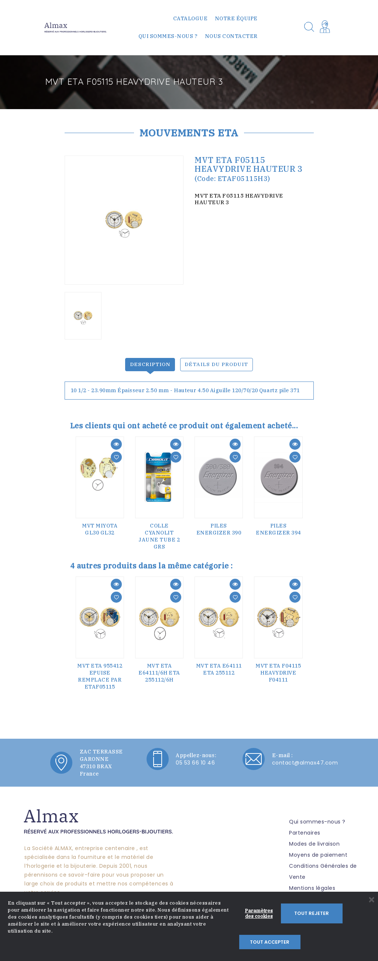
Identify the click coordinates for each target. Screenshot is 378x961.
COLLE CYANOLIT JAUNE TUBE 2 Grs (159, 533)
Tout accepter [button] (342, 937)
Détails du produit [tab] (216, 361)
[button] (326, 27)
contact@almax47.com (305, 759)
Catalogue (190, 18)
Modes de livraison (314, 841)
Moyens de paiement (318, 852)
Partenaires (304, 829)
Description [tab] (150, 361)
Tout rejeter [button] (301, 937)
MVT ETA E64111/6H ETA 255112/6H (159, 669)
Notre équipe (236, 18)
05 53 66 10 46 (195, 759)
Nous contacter (231, 36)
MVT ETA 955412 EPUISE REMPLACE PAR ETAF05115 (99, 673)
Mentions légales (312, 885)
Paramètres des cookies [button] (259, 936)
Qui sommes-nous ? (168, 36)
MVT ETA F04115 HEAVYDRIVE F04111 (278, 669)
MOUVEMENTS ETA (189, 132)
